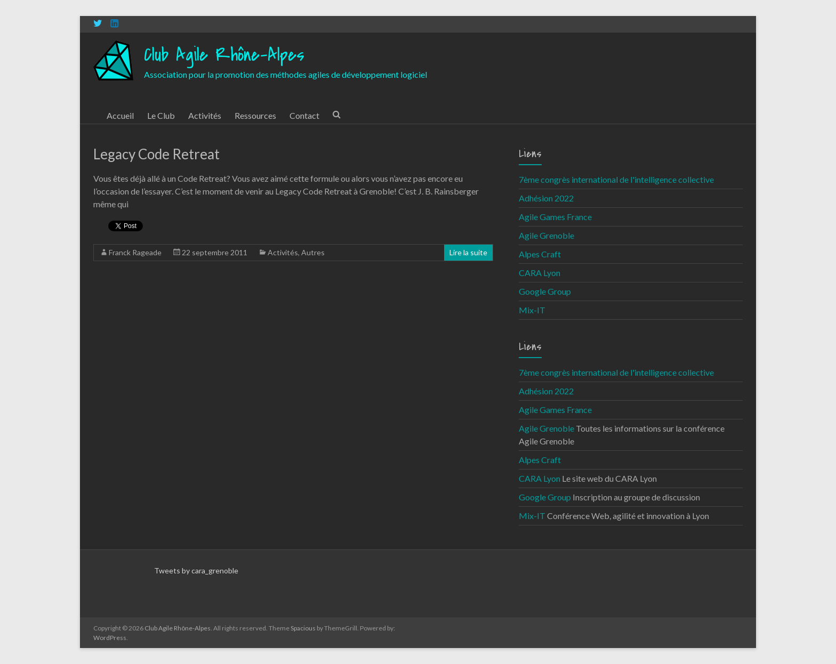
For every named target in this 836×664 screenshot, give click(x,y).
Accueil (120, 115)
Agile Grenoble (546, 235)
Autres (313, 252)
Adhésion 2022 (546, 198)
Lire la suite (468, 252)
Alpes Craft (540, 254)
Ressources (255, 115)
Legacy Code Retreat (156, 154)
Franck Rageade (135, 252)
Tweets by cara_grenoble (196, 570)
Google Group (545, 291)
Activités (204, 115)
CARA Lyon (539, 273)
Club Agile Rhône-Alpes (224, 55)
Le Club (161, 115)
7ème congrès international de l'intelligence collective (616, 179)
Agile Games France (555, 217)
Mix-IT (532, 310)
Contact (304, 115)
